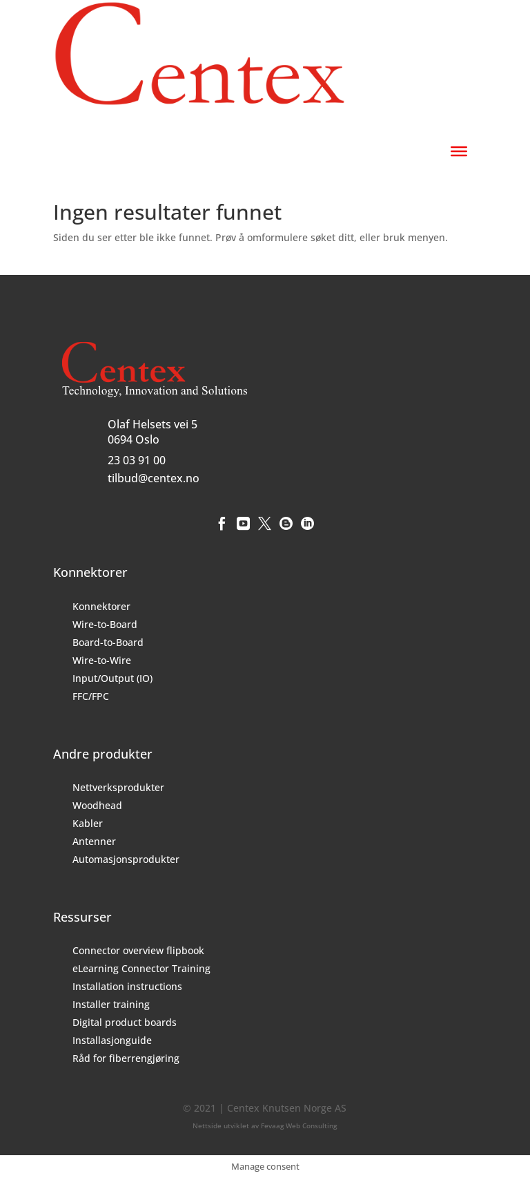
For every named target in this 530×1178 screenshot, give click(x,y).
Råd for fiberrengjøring (125, 1058)
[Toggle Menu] (459, 151)
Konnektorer (101, 606)
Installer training (111, 1004)
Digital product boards (124, 1022)
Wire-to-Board (104, 624)
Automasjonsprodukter (125, 859)
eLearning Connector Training (141, 968)
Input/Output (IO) (112, 678)
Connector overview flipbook (138, 950)
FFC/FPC (90, 696)
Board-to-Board (108, 642)
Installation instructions (127, 986)
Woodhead (97, 805)
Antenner (94, 841)
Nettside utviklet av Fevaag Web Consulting (265, 1125)
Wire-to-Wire (101, 660)
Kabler (87, 823)
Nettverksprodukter (118, 787)
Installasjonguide (112, 1040)
